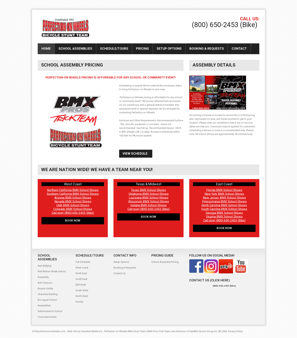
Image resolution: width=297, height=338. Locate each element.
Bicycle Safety (45, 288)
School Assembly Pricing (165, 262)
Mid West (81, 284)
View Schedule (135, 153)
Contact (239, 48)
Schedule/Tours (114, 48)
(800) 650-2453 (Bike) (224, 25)
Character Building (48, 294)
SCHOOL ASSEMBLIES (75, 48)
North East (81, 273)
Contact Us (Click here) (209, 280)
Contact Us (119, 273)
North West (82, 296)
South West (82, 290)
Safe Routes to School (50, 311)
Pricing (142, 48)
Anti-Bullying (44, 265)
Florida (79, 301)
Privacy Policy (235, 331)
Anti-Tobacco (45, 282)
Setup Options (169, 48)
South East (81, 279)
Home (46, 48)
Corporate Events (47, 316)
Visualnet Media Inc (91, 331)
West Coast (82, 267)
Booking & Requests (206, 48)
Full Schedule (83, 262)
